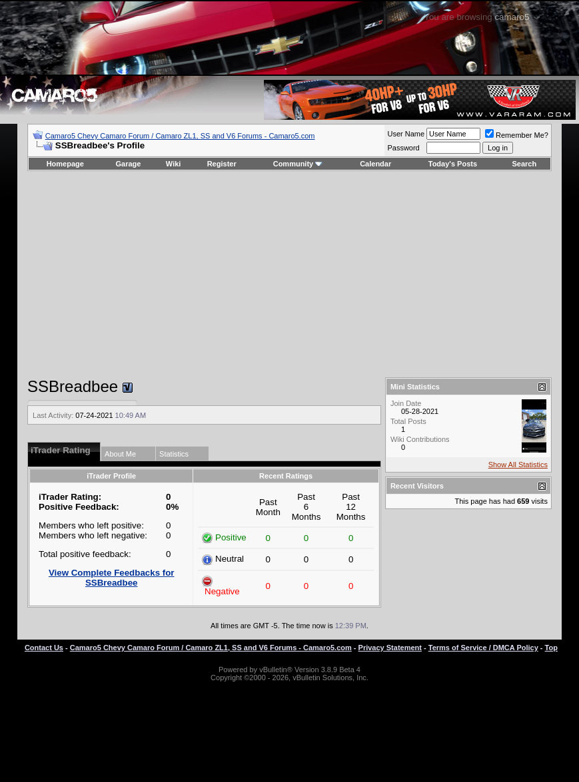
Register (222, 164)
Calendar (375, 164)
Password (403, 148)
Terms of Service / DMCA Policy (483, 648)
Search (524, 164)
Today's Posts (452, 164)
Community (298, 164)
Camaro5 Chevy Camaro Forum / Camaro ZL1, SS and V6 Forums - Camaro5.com (180, 136)
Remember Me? (516, 135)
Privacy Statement (390, 648)
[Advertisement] (289, 274)
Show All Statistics (518, 465)
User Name (405, 134)
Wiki (173, 164)
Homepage (65, 164)
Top (551, 648)
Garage (128, 164)
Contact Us (44, 648)
